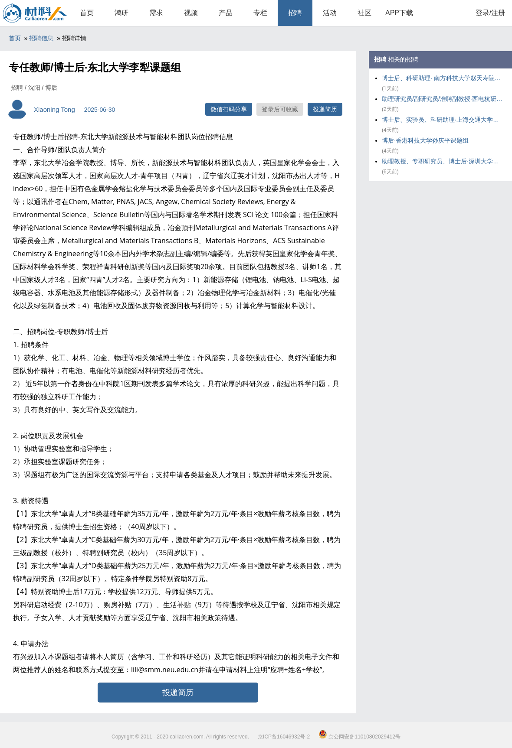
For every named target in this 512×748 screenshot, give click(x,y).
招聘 (295, 12)
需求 (156, 12)
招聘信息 (41, 38)
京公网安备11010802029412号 (359, 737)
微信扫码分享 (228, 109)
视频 (191, 12)
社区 (364, 12)
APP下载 (399, 12)
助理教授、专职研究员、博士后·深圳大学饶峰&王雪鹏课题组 (442, 161)
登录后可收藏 (280, 109)
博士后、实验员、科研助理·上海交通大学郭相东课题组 (442, 119)
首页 (87, 12)
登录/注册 (490, 12)
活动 (330, 12)
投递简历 (325, 109)
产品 (226, 12)
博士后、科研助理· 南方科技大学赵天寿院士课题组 (442, 78)
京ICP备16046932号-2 (284, 737)
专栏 (260, 12)
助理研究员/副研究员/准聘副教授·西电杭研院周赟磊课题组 (442, 98)
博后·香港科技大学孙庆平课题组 (425, 140)
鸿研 (121, 12)
